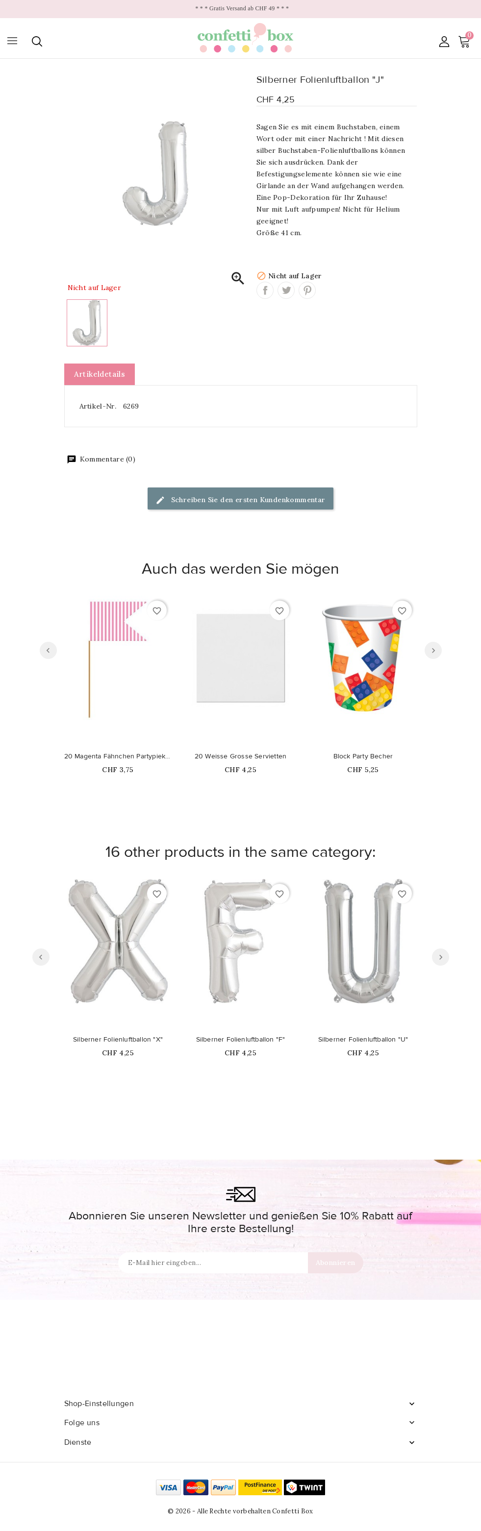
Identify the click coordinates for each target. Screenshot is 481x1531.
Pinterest (307, 290)
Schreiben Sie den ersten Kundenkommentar (240, 500)
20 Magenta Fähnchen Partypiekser (118, 756)
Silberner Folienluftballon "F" (240, 1039)
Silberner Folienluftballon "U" (363, 1039)
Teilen (265, 290)
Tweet (286, 290)
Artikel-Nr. (97, 406)
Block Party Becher (363, 756)
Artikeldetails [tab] (100, 374)
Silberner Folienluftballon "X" (118, 1039)
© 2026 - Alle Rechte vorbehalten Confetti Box (240, 1511)
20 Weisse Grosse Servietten (240, 756)
